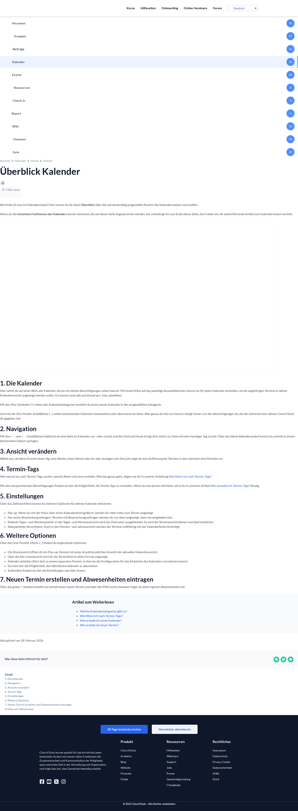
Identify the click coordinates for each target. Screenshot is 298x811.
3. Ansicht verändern (17, 687)
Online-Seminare (195, 8)
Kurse (131, 8)
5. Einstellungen (14, 696)
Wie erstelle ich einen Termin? (99, 625)
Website (125, 767)
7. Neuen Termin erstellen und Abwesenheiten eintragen (38, 704)
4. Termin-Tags (13, 691)
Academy (126, 756)
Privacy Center (221, 762)
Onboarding (170, 8)
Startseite (5, 160)
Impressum (219, 750)
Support (171, 762)
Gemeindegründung (178, 779)
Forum (217, 8)
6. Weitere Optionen (17, 700)
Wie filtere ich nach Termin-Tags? (190, 476)
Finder (125, 779)
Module (34, 160)
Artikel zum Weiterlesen (19, 709)
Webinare (172, 756)
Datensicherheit (222, 767)
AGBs (216, 773)
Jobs (169, 767)
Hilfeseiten (148, 8)
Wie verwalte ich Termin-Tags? (230, 485)
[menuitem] (243, 8)
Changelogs (173, 785)
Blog (123, 762)
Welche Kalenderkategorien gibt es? (103, 611)
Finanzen (126, 773)
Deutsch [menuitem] (239, 8)
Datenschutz (220, 756)
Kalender (48, 160)
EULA (216, 779)
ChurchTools (128, 750)
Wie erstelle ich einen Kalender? (101, 620)
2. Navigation (13, 683)
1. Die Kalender (14, 678)
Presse (170, 773)
